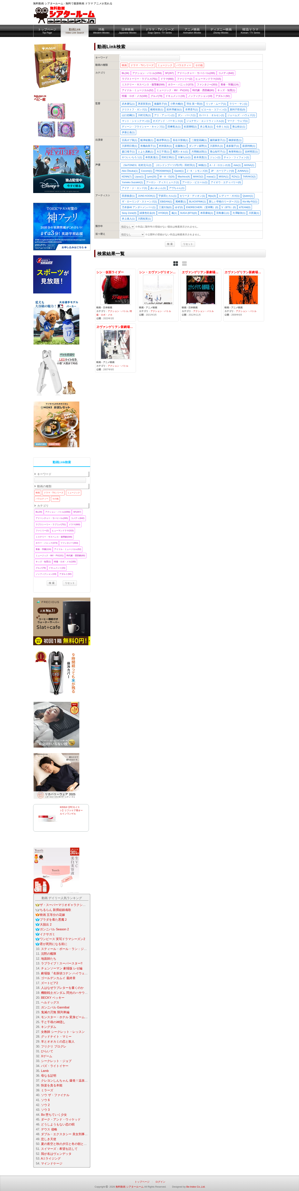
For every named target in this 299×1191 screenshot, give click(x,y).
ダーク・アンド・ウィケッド (61, 1119)
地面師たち (48, 958)
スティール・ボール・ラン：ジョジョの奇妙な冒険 (76, 949)
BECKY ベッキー (52, 997)
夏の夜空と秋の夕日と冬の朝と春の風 (67, 1143)
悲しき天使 (48, 1139)
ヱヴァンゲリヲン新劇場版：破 (243, 295)
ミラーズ (47, 1090)
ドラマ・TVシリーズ (159, 31)
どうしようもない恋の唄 (58, 1124)
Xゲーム (46, 1056)
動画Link (74, 31)
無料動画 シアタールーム (130, 1186)
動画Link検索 (62, 462)
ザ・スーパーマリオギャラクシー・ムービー (70, 904)
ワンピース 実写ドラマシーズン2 (62, 939)
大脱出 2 (45, 924)
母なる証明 (48, 1075)
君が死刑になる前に (53, 944)
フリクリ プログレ (53, 1046)
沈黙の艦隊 (48, 953)
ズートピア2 (49, 983)
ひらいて (47, 1051)
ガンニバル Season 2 (54, 929)
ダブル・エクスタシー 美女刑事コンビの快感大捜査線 (78, 1134)
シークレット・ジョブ (56, 1061)
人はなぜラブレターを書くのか (62, 987)
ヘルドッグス (50, 1002)
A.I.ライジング (51, 1158)
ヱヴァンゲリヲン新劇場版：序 (115, 348)
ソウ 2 (45, 1105)
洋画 (101, 31)
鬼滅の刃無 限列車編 (55, 1012)
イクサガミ (47, 934)
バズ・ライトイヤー (54, 1066)
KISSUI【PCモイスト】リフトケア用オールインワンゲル (71, 810)
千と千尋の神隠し (53, 1022)
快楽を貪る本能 (51, 1085)
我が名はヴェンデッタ (56, 1153)
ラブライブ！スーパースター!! (61, 963)
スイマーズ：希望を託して (59, 1148)
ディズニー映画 (221, 31)
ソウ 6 (45, 1100)
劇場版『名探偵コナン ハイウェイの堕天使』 (72, 973)
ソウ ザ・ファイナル (55, 1095)
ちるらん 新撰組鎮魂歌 (55, 909)
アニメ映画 (192, 31)
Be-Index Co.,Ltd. (195, 1186)
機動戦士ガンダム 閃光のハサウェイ (66, 992)
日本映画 (127, 31)
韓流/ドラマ (250, 31)
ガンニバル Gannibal (55, 1007)
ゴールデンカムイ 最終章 (58, 978)
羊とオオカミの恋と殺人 (58, 1041)
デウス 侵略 (49, 1129)
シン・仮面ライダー (115, 295)
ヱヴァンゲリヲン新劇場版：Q (201, 295)
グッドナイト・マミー (56, 1036)
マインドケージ (51, 1163)
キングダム (48, 1026)
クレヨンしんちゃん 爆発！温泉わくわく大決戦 (73, 1080)
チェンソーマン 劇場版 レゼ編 (61, 968)
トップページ (47, 31)
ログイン (160, 1181)
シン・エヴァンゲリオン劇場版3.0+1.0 (158, 295)
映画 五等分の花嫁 (52, 914)
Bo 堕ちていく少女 (54, 1114)
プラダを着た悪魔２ (53, 919)
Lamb (45, 1070)
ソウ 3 (45, 1109)
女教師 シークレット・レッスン (62, 1031)
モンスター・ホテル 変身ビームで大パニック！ (73, 1017)
